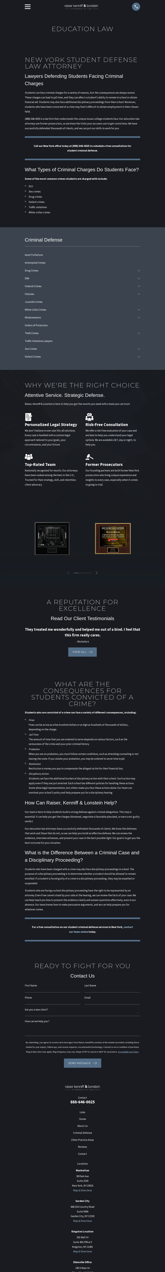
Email (87, 997)
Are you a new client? (36, 1009)
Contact (82, 1154)
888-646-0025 (82, 1101)
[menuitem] (82, 255)
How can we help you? (37, 1021)
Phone (28, 997)
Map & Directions (82, 1190)
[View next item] (96, 572)
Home (82, 1119)
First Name (31, 985)
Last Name (90, 985)
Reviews (82, 1146)
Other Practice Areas (82, 1140)
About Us (82, 1126)
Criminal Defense (82, 1133)
